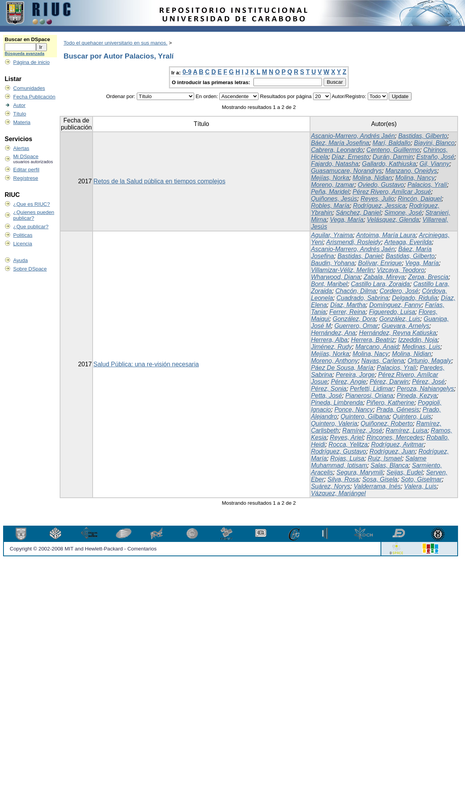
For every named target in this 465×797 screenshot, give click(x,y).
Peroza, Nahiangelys (425, 388)
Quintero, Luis (412, 416)
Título (19, 114)
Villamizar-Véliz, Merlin (342, 270)
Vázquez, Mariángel (338, 493)
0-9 (187, 72)
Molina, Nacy (370, 353)
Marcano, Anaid (376, 346)
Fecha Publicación (34, 97)
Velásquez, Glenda (393, 219)
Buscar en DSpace (27, 39)
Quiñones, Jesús (334, 198)
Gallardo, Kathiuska (389, 163)
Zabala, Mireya (384, 277)
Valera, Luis (420, 486)
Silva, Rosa (343, 479)
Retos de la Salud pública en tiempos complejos (159, 181)
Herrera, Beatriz (373, 339)
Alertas (21, 148)
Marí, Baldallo (392, 143)
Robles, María (330, 205)
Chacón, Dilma (356, 291)
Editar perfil (26, 170)
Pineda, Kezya (417, 395)
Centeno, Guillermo (393, 150)
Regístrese (25, 178)
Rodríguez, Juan (392, 451)
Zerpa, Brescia (428, 277)
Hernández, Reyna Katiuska (397, 332)
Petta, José (326, 395)
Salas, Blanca (389, 465)
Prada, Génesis (397, 409)
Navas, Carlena (383, 360)
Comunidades (29, 88)
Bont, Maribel (329, 284)
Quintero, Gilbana (365, 416)
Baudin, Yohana (333, 263)
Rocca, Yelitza (348, 444)
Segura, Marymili (359, 472)
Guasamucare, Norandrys (346, 170)
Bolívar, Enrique (380, 263)
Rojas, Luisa (347, 458)
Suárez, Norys (330, 486)
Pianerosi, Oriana (369, 395)
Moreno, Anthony (334, 360)
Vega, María (346, 219)
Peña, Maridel (330, 191)
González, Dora (353, 319)
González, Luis (399, 319)
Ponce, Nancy (353, 409)
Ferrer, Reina (347, 312)
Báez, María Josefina (340, 143)
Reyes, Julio (377, 198)
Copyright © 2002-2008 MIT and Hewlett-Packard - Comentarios (83, 549)
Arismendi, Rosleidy (353, 242)
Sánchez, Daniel (358, 212)
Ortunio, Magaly (429, 360)
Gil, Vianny (435, 163)
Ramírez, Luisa (406, 430)
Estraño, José (436, 157)
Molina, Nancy (414, 177)
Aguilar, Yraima (332, 235)
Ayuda (20, 260)
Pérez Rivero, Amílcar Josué (392, 191)
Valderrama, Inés (377, 486)
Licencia (22, 244)
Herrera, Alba (329, 339)
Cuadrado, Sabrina (362, 298)
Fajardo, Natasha (334, 163)
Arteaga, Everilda (408, 242)
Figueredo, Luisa (392, 312)
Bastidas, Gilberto (422, 136)
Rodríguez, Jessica (379, 205)
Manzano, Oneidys (411, 170)
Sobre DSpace (30, 269)
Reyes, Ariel (346, 437)
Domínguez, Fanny (395, 305)
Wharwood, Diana (335, 277)
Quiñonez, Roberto (387, 423)
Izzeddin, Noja (417, 339)
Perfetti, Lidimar (371, 388)
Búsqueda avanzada (24, 53)
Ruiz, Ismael (385, 458)
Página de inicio (31, 62)
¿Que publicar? (30, 226)
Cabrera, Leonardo (337, 150)
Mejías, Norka (330, 177)
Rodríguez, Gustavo (338, 451)
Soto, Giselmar (421, 479)
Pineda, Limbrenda (337, 402)
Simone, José (403, 212)
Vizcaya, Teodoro (401, 270)
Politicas (23, 235)
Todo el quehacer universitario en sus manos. (115, 43)
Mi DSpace (25, 156)
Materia (21, 122)
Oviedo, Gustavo (381, 184)
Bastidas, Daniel (360, 256)
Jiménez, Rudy (331, 346)
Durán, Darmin (393, 157)
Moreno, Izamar (332, 184)
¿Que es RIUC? (31, 204)
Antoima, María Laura (386, 235)
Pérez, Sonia (328, 388)
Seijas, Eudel (404, 472)
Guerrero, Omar (356, 326)
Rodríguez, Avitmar (397, 444)
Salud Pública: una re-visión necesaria (146, 364)
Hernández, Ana (333, 332)
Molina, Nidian (372, 177)
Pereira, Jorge (355, 374)
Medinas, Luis (421, 346)
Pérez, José (428, 381)
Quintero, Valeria (334, 423)
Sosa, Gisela (380, 479)
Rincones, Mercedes (395, 437)
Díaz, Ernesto (350, 157)
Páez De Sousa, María (342, 367)
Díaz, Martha (348, 305)
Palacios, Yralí (427, 184)
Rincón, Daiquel (420, 198)
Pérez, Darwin (389, 381)
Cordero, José (398, 291)
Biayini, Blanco (434, 143)
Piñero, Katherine (391, 402)
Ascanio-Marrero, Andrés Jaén (352, 136)
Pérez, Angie (348, 381)
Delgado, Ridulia (414, 298)
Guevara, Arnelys (405, 326)
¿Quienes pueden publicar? (33, 215)
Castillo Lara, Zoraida (380, 284)
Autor (19, 105)
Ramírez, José (362, 430)
